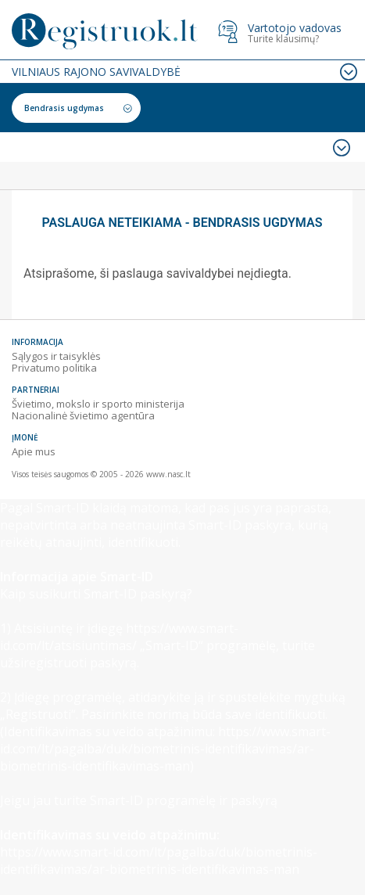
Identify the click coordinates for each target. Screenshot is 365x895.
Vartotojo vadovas (295, 27)
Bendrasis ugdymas (64, 108)
